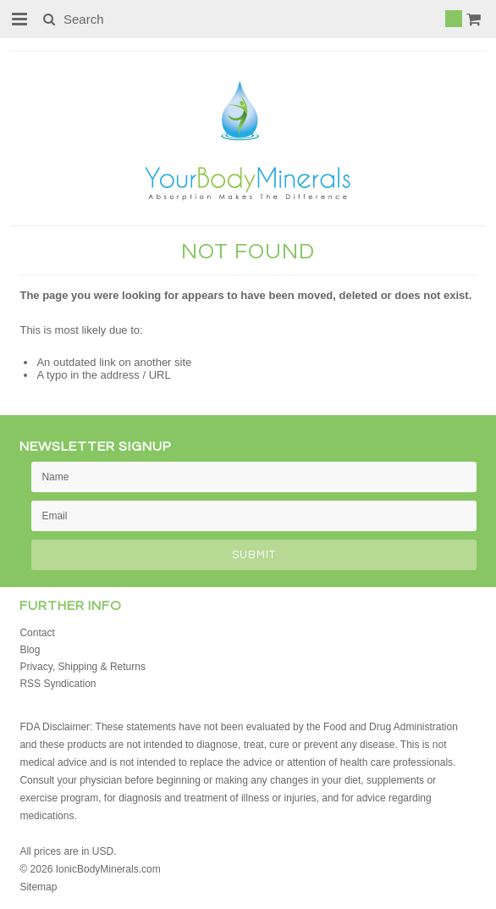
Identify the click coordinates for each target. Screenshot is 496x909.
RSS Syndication (57, 684)
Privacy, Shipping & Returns (82, 667)
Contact (36, 633)
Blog (29, 650)
